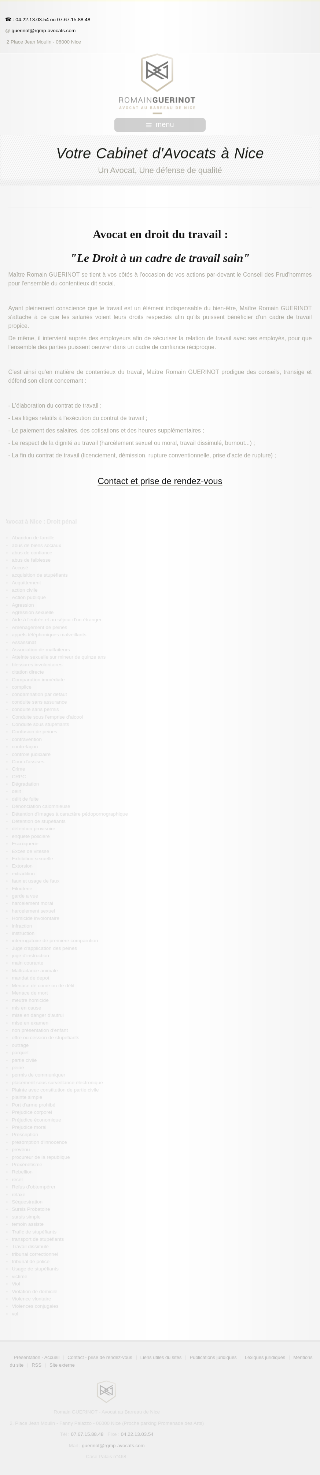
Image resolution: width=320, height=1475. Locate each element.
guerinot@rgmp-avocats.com (44, 30)
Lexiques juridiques (266, 1357)
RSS (38, 1365)
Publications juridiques (214, 1357)
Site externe (63, 1365)
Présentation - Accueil (37, 1357)
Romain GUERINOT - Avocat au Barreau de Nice (108, 1412)
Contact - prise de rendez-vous (101, 1357)
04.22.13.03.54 (138, 1434)
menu (160, 124)
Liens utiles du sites (162, 1357)
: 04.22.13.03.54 (30, 19)
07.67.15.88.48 (73, 19)
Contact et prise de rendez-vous (160, 480)
